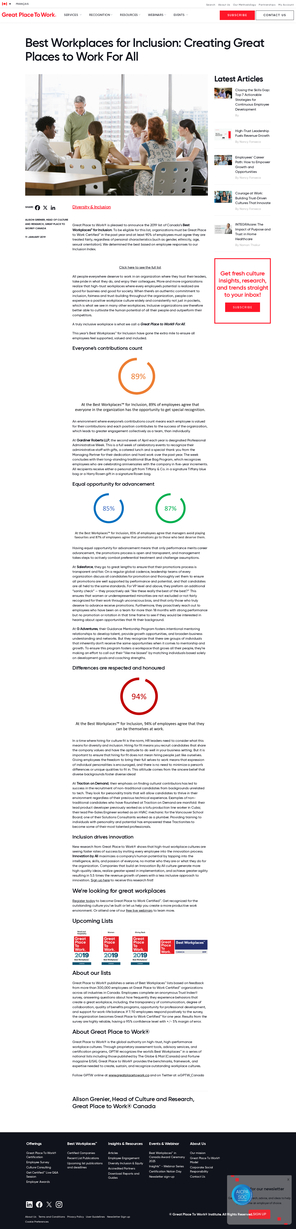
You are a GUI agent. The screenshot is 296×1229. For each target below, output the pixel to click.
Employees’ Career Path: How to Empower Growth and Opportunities (252, 164)
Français (22, 3)
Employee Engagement (123, 1158)
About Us (224, 4)
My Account (286, 4)
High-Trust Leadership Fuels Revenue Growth (252, 133)
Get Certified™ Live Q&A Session (42, 1174)
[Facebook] (39, 1204)
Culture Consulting (38, 1167)
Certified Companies (81, 1153)
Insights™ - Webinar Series (166, 1166)
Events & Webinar (164, 1143)
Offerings (34, 1143)
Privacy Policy (75, 1216)
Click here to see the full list (140, 267)
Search (210, 4)
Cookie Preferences (37, 1221)
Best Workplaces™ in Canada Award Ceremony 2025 (167, 1157)
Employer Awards (38, 1181)
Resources (129, 15)
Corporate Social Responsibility (201, 1169)
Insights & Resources (125, 1143)
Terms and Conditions (52, 1216)
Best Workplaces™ (82, 1143)
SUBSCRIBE (242, 307)
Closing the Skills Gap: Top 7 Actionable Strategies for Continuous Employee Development (252, 99)
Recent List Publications (83, 1158)
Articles (113, 1153)
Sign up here (100, 880)
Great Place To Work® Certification (41, 1155)
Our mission (197, 1153)
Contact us (274, 15)
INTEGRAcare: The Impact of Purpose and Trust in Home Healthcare (253, 231)
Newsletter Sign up (118, 1216)
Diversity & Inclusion (91, 206)
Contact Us (197, 1176)
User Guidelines (95, 1216)
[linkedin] (29, 1204)
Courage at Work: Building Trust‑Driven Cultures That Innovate (253, 198)
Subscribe (237, 15)
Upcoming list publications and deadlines (85, 1165)
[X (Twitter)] (49, 1204)
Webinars (156, 15)
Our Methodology (244, 4)
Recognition (99, 15)
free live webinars (139, 910)
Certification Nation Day (165, 1171)
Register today (83, 901)
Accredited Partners (121, 1168)
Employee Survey (37, 1162)
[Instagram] (59, 1204)
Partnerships (267, 4)
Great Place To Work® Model (205, 1160)
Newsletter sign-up (161, 1176)
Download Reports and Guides (123, 1175)
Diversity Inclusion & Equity (125, 1163)
